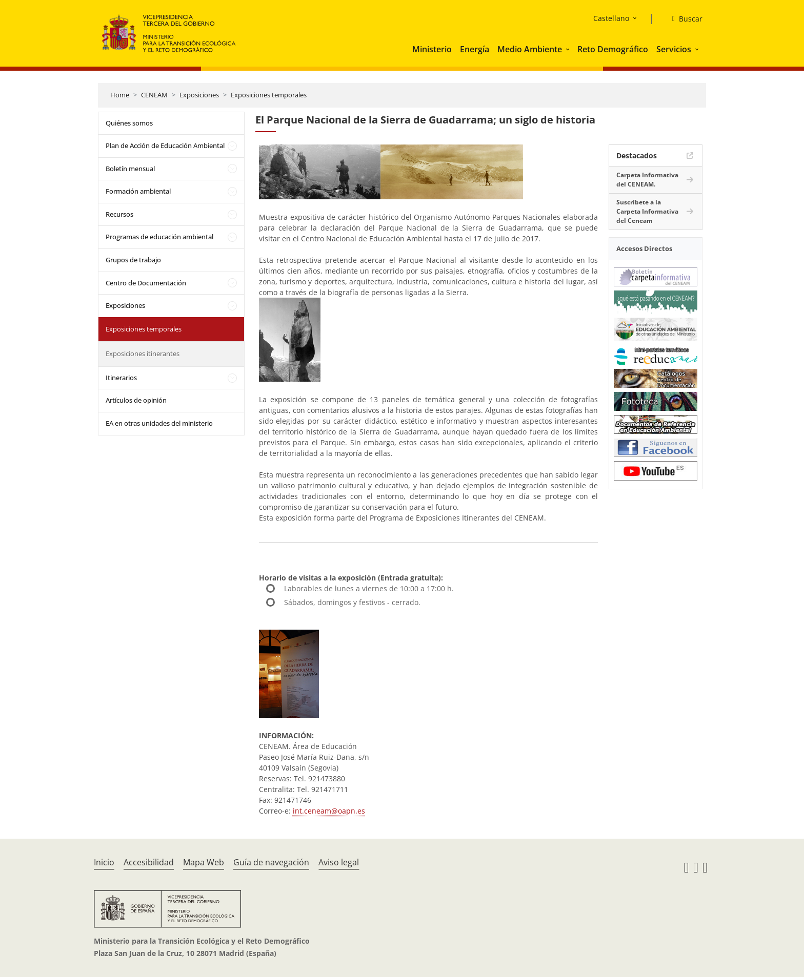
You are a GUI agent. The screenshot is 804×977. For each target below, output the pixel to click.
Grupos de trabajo (133, 259)
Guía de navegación (271, 862)
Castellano (611, 18)
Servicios (673, 49)
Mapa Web (203, 862)
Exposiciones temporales (269, 94)
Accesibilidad (149, 862)
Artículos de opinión (136, 400)
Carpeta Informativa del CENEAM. (647, 180)
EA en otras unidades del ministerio (159, 423)
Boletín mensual (130, 168)
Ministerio (432, 49)
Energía (474, 49)
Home (119, 94)
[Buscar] (683, 19)
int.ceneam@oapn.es (329, 811)
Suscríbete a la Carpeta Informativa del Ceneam (647, 211)
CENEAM (154, 94)
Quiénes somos (129, 123)
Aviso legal (338, 862)
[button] (568, 49)
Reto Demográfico (612, 49)
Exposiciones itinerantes (142, 353)
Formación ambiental (138, 191)
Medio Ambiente (529, 49)
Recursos (119, 214)
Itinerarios (121, 377)
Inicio (104, 862)
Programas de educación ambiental (159, 236)
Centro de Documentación (146, 282)
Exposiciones (199, 94)
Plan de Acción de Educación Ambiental (165, 145)
